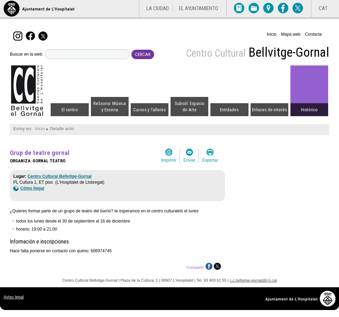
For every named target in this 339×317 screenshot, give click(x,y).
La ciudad (157, 8)
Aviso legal (13, 297)
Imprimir (168, 160)
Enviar (189, 160)
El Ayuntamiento (198, 8)
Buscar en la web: (26, 54)
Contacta (313, 34)
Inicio (271, 34)
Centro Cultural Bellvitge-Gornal (60, 176)
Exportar (210, 160)
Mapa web (290, 34)
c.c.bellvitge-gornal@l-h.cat (253, 280)
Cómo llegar (28, 188)
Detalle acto (61, 128)
